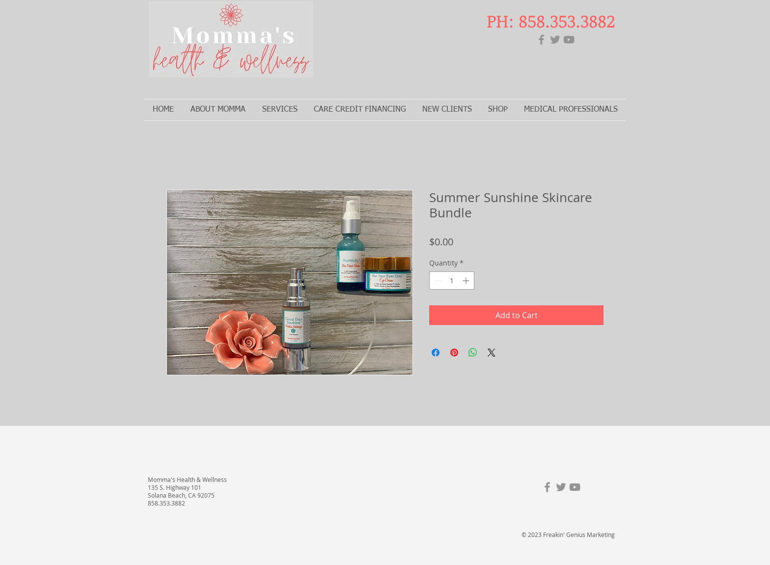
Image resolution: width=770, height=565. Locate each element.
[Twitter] (555, 39)
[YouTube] (569, 39)
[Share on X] (491, 352)
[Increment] (467, 280)
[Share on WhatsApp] (473, 352)
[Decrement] (437, 280)
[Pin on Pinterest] (454, 352)
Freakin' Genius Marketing (579, 534)
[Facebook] (541, 39)
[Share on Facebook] (435, 352)
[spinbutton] (452, 280)
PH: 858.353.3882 (551, 20)
